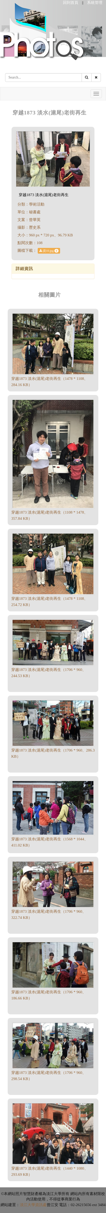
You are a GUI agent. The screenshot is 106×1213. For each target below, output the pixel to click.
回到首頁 (70, 3)
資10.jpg (49, 251)
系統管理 (94, 3)
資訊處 (41, 1205)
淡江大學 (27, 1205)
